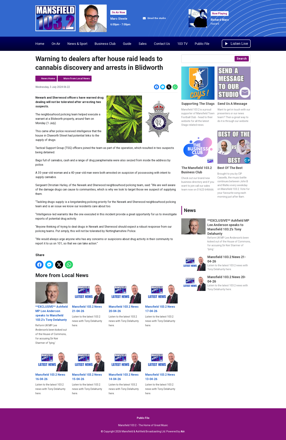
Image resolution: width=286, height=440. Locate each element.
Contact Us (162, 44)
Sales (143, 44)
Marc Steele (118, 18)
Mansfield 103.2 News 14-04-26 (125, 365)
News (190, 210)
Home (39, 44)
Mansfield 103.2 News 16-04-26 (51, 365)
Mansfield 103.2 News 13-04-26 (161, 365)
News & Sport (77, 44)
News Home (48, 78)
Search (242, 58)
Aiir (183, 431)
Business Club (105, 44)
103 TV (182, 44)
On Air (56, 44)
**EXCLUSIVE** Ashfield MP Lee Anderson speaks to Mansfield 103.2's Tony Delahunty (51, 302)
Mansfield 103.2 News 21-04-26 (88, 297)
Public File (202, 44)
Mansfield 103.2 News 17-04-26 (161, 297)
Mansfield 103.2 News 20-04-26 (125, 297)
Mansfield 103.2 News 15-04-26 (88, 365)
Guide (127, 44)
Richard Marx (220, 20)
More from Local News (76, 78)
